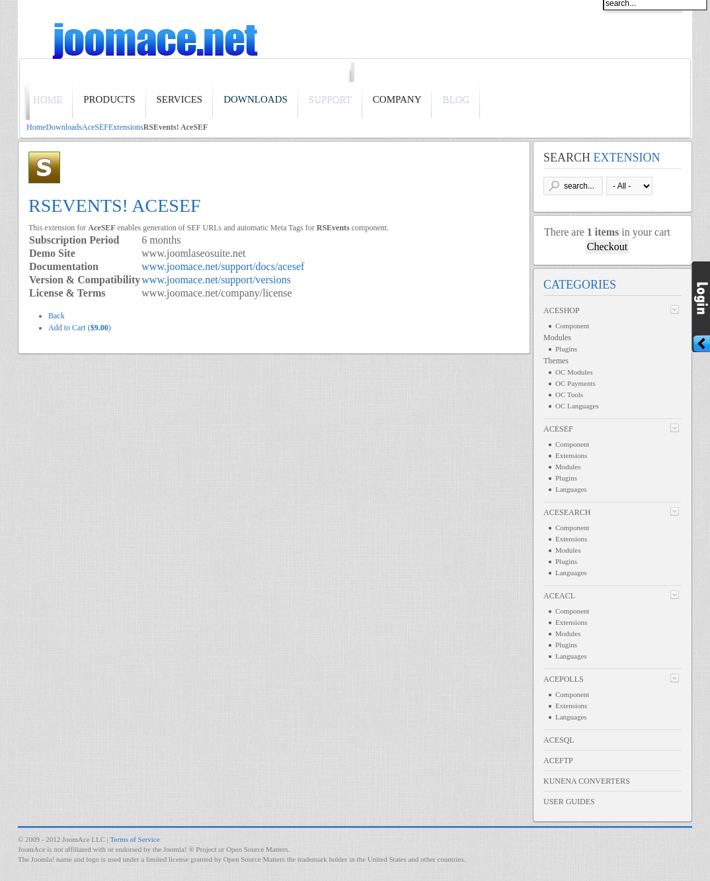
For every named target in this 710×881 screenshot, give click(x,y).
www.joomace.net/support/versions (216, 279)
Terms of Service (135, 839)
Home (36, 127)
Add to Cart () (79, 327)
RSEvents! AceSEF (114, 205)
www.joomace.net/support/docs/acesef (222, 266)
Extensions (125, 127)
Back (56, 315)
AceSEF (95, 127)
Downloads (64, 127)
